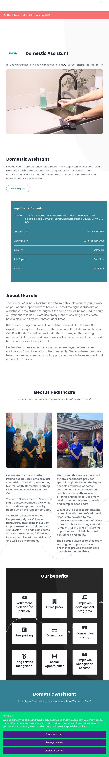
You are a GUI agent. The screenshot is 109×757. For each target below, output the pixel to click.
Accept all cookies (54, 750)
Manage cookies (54, 742)
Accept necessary (54, 734)
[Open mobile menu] (101, 1)
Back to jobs (18, 188)
